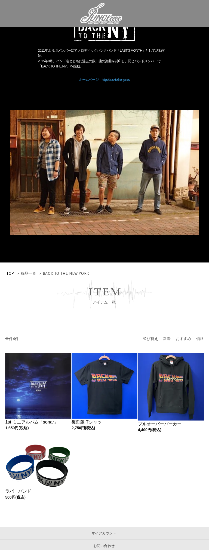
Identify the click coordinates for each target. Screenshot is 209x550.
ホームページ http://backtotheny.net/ (104, 80)
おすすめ (183, 338)
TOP (10, 273)
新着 (167, 338)
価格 (200, 338)
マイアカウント (103, 533)
